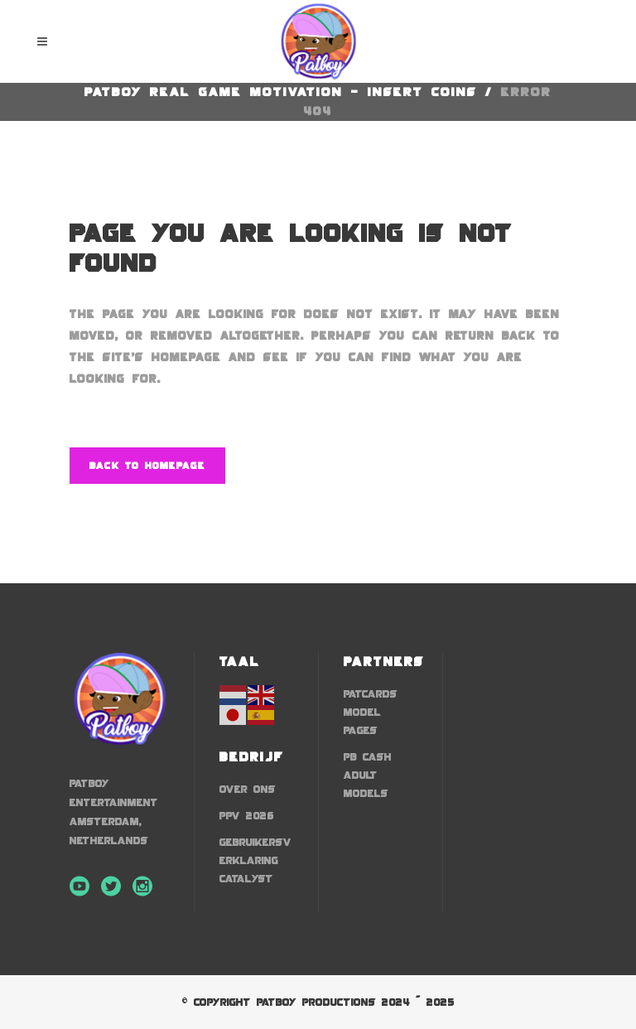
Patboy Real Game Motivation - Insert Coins (280, 92)
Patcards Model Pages (371, 712)
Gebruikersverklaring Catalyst (255, 860)
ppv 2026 (246, 815)
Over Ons (247, 789)
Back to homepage (147, 465)
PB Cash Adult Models (368, 775)
